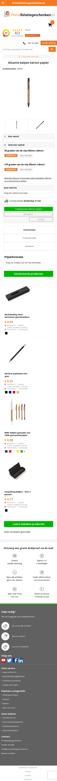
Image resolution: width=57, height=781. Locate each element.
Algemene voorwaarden (28, 767)
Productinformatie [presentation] (29, 238)
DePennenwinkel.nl (10, 730)
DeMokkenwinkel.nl (11, 726)
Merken (6, 703)
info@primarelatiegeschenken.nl (14, 749)
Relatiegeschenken (10, 695)
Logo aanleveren (9, 672)
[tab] (29, 230)
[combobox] (26, 49)
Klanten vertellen (8, 753)
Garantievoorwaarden (12, 680)
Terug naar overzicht (30, 56)
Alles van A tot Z (9, 708)
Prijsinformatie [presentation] (29, 230)
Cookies (28, 775)
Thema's (6, 699)
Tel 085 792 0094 (7, 745)
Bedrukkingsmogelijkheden (14, 676)
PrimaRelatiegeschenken (11, 740)
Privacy (27, 771)
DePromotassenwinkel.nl (13, 722)
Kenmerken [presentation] (29, 246)
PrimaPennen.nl (9, 718)
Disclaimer (28, 779)
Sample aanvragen (10, 685)
